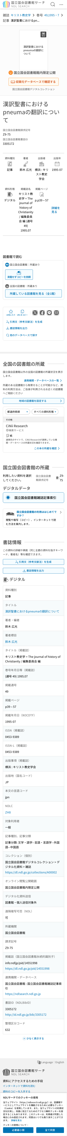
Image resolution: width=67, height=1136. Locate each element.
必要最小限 (18, 1130)
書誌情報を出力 (16, 328)
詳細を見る (55, 210)
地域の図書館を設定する (41, 401)
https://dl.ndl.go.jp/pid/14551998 (27, 968)
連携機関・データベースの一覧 (43, 380)
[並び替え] (17, 411)
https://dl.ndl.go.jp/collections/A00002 (31, 872)
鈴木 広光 (11, 641)
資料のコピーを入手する (16, 1091)
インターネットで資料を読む (19, 1086)
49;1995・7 (51, 15)
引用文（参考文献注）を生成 (24, 322)
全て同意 (50, 1130)
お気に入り (10, 312)
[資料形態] (45, 411)
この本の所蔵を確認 (47, 448)
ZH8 (8, 812)
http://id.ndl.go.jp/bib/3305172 (25, 1014)
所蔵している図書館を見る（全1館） (33, 293)
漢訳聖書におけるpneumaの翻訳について (32, 611)
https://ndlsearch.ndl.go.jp (23, 994)
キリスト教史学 (21, 15)
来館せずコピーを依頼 (19, 275)
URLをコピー (22, 312)
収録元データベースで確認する (33, 81)
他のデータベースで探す (21, 335)
